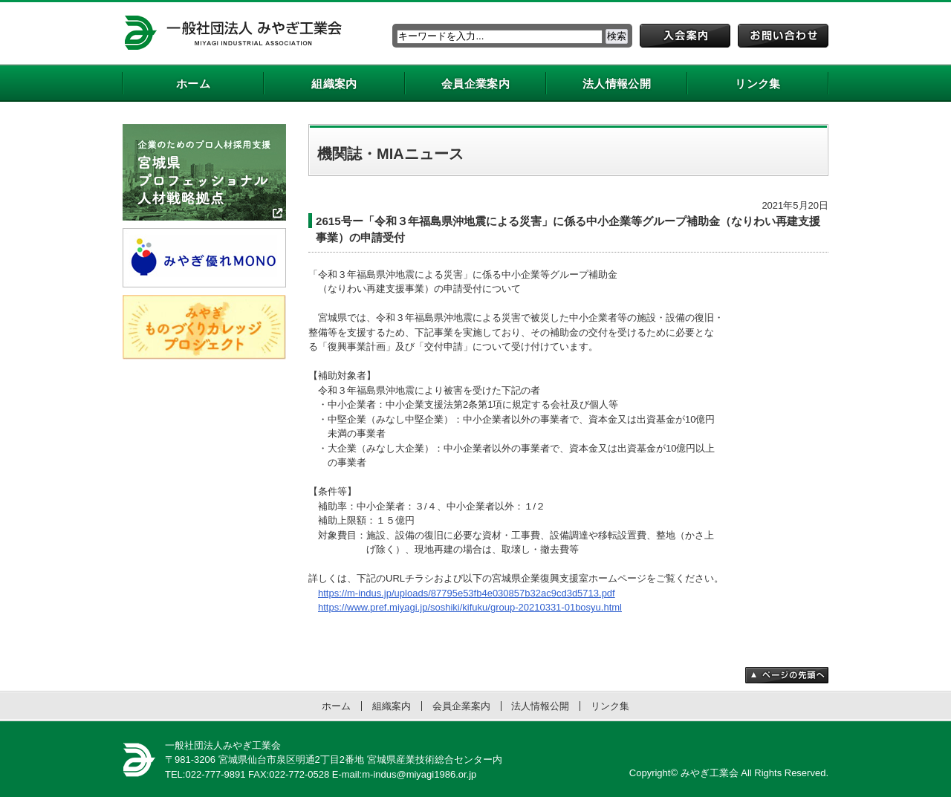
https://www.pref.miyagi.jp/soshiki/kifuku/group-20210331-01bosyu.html (470, 607)
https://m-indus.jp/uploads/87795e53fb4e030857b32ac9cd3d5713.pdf (466, 593)
